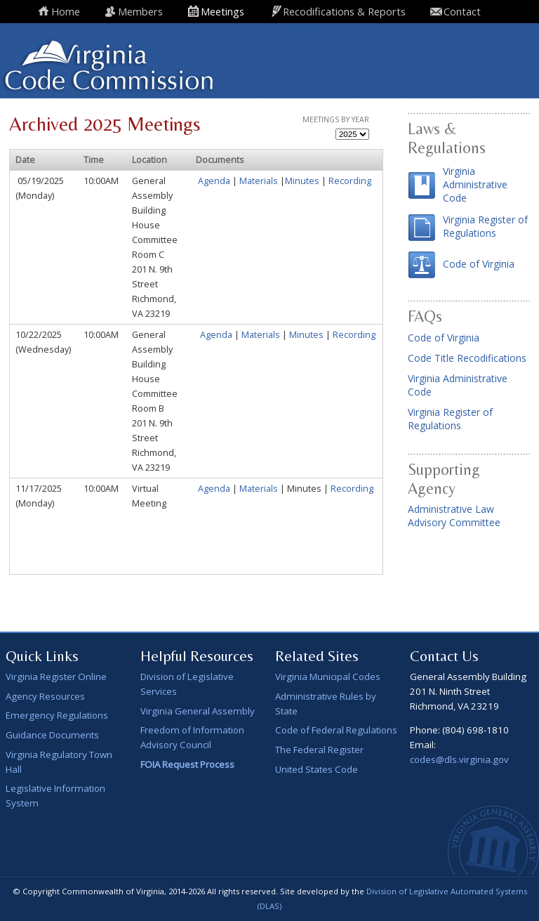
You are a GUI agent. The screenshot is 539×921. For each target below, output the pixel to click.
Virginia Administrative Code (475, 184)
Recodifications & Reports (344, 11)
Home (65, 11)
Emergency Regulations (57, 715)
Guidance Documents (52, 735)
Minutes (303, 181)
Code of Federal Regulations (336, 730)
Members (140, 11)
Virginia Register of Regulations (485, 226)
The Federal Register (319, 749)
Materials (258, 181)
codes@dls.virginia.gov (459, 759)
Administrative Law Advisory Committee (454, 515)
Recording (349, 181)
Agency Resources (45, 696)
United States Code (316, 769)
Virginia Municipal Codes (327, 676)
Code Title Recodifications (467, 358)
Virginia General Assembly (197, 711)
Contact (462, 11)
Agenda (214, 181)
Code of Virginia (478, 263)
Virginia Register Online (56, 676)
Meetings (222, 11)
